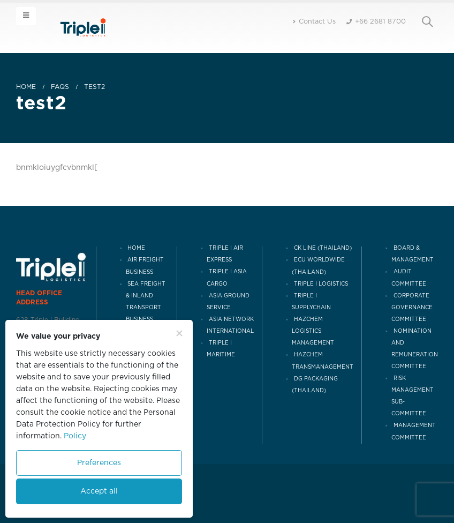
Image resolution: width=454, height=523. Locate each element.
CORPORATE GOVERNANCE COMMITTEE (412, 307)
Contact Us (314, 21)
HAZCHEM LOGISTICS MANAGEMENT (313, 331)
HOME (136, 248)
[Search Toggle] (427, 22)
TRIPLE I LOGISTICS (321, 284)
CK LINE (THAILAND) (323, 248)
